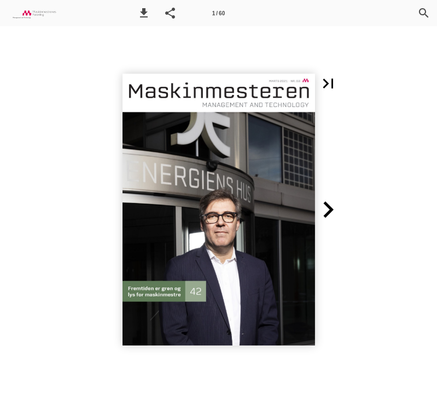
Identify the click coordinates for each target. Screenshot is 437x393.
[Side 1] (219, 13)
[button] (144, 13)
